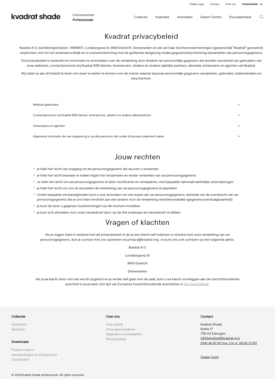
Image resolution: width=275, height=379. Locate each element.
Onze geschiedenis (120, 329)
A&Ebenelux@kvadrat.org (220, 338)
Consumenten (250, 4)
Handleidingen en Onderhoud (34, 355)
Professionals (83, 20)
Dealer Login (197, 4)
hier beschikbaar (196, 284)
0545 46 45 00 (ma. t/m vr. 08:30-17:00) (229, 343)
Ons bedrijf (114, 324)
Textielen (18, 329)
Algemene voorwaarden (124, 334)
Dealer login (210, 357)
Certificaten (20, 359)
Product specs (22, 350)
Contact (214, 4)
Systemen (19, 324)
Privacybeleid (116, 339)
